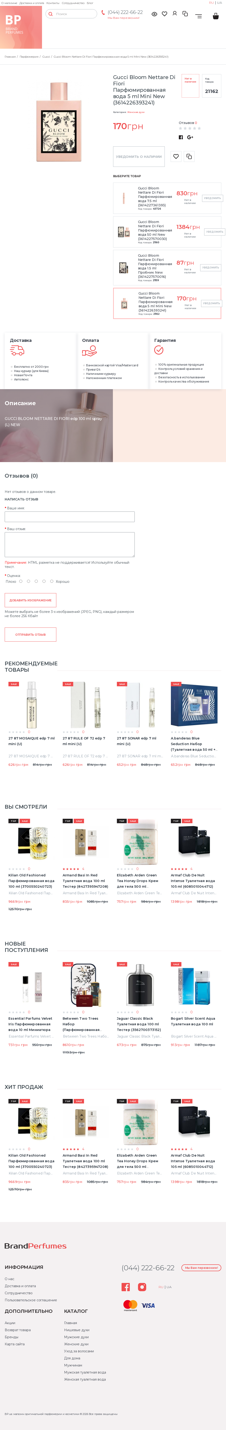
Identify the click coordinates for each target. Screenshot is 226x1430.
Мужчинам (73, 1365)
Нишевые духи (76, 1330)
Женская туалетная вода (85, 1379)
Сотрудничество (73, 3)
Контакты (52, 3)
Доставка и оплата (31, 3)
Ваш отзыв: (16, 529)
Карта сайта (15, 1344)
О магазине (9, 3)
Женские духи (136, 112)
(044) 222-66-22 (125, 12)
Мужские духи (76, 1337)
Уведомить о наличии (139, 157)
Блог (90, 3)
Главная (70, 1323)
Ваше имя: (16, 508)
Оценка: (14, 576)
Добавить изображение (30, 600)
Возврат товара (18, 1330)
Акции (10, 1323)
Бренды (11, 1337)
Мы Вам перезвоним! (123, 18)
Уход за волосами (79, 1351)
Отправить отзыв (30, 634)
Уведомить (212, 198)
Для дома (72, 1358)
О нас (9, 1279)
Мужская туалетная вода (85, 1372)
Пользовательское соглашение (31, 1300)
